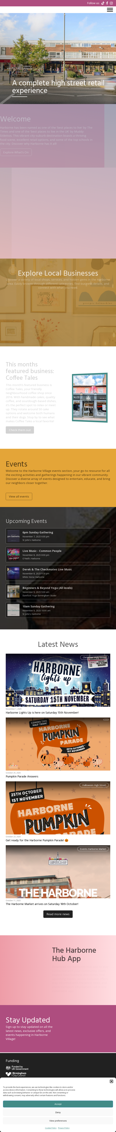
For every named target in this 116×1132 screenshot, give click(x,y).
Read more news (58, 914)
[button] (111, 1081)
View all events (19, 507)
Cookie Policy (50, 1128)
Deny (58, 1112)
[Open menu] (110, 10)
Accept (58, 1104)
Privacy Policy (63, 1128)
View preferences (58, 1120)
